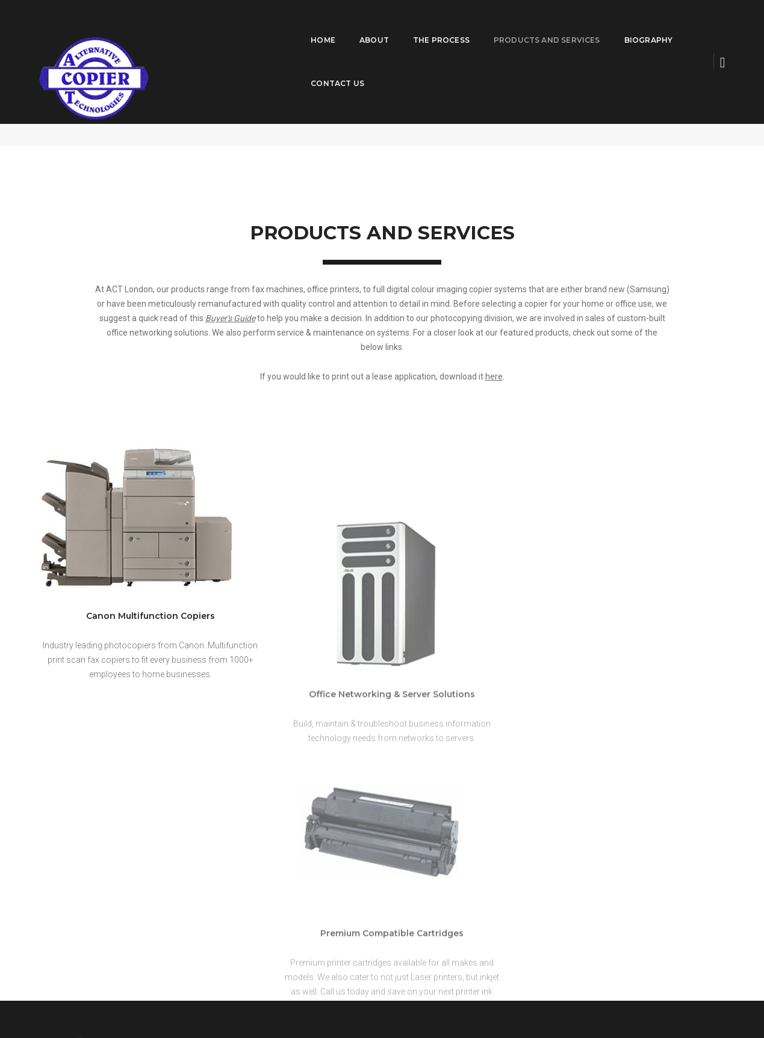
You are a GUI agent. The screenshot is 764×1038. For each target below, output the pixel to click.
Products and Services (486, 27)
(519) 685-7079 (576, 871)
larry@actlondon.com (585, 859)
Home (262, 27)
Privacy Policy (702, 1002)
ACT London (601, 100)
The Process (380, 27)
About (313, 27)
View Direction (555, 885)
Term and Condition (638, 1002)
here (494, 364)
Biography (587, 27)
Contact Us (662, 27)
